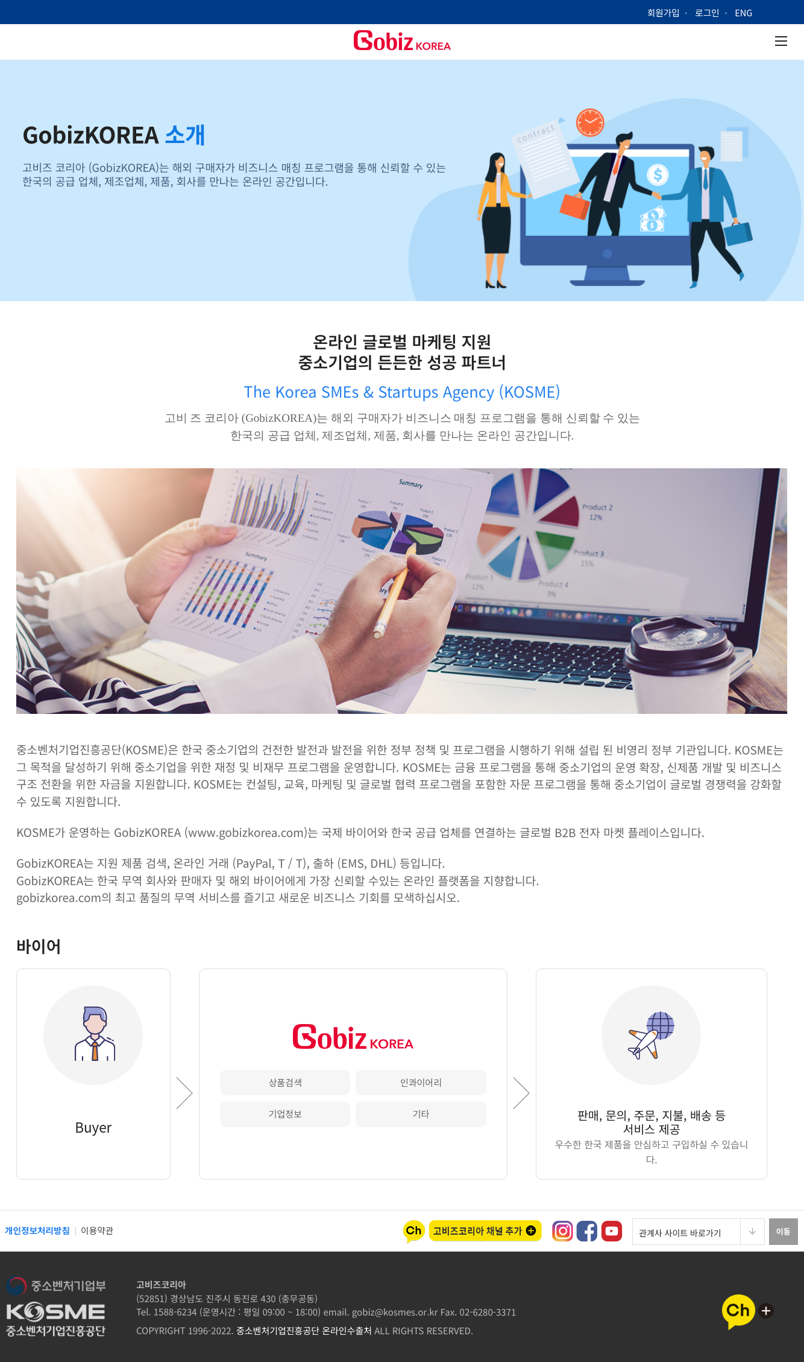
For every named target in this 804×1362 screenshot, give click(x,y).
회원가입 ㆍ (669, 12)
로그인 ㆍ (715, 12)
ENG (749, 12)
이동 (783, 1231)
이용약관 (98, 1230)
